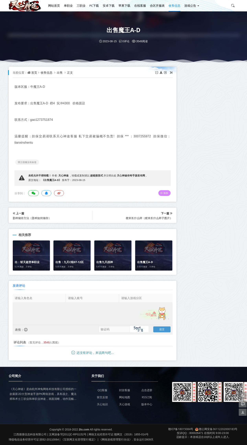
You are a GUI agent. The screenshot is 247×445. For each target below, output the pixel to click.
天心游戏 (124, 404)
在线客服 (140, 5)
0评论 (124, 41)
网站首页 (54, 5)
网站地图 (124, 397)
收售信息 (174, 5)
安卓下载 (109, 5)
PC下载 (94, 5)
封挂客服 (124, 390)
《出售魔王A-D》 (52, 180)
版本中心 (146, 404)
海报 (164, 193)
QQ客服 (102, 390)
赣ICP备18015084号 (180, 429)
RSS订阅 (147, 397)
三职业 (81, 5)
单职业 (68, 5)
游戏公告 (190, 5)
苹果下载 (124, 5)
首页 (34, 72)
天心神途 (63, 175)
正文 (70, 72)
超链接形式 (96, 175)
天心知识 (102, 404)
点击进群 (146, 390)
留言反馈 (102, 397)
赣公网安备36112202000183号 (216, 429)
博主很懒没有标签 (27, 162)
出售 (60, 72)
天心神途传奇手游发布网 (131, 175)
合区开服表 (157, 5)
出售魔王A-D (123, 30)
